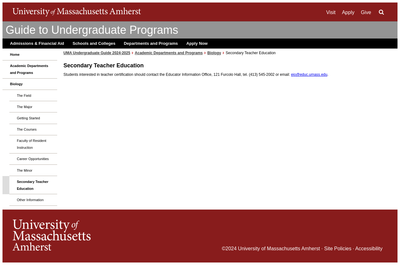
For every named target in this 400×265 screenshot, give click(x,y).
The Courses (27, 129)
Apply (348, 12)
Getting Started (28, 118)
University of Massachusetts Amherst (279, 248)
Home (15, 54)
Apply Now (197, 43)
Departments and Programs (151, 43)
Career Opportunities (33, 159)
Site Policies (337, 248)
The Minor (24, 170)
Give (366, 12)
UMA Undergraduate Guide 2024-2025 (96, 53)
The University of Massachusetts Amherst (76, 12)
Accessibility (368, 248)
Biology (16, 84)
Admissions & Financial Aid (37, 43)
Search (381, 12)
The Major (24, 107)
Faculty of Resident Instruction (31, 144)
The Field (24, 95)
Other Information (30, 200)
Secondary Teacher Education (32, 185)
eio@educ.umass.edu (309, 74)
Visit (331, 12)
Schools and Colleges (93, 43)
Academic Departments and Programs (29, 69)
